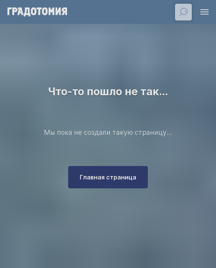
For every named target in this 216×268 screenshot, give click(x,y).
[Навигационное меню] (204, 12)
